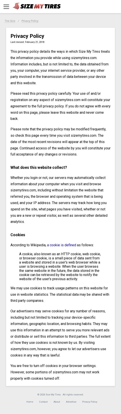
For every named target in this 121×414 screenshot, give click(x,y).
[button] (6, 6)
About (56, 401)
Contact (43, 401)
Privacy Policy (30, 21)
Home (29, 401)
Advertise (71, 401)
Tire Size (10, 21)
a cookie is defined (61, 245)
